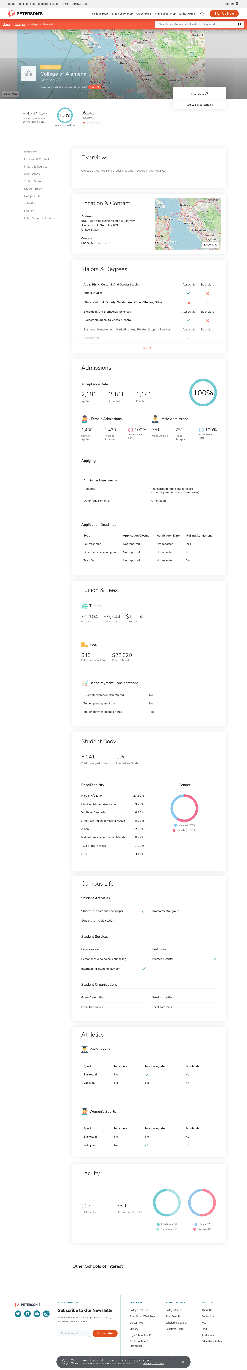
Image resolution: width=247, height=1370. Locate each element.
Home (6, 24)
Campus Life (32, 196)
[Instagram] (46, 1313)
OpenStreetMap (222, 31)
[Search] (202, 13)
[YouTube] (37, 1313)
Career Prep (143, 13)
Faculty (29, 211)
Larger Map (10, 93)
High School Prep (165, 13)
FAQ (65, 4)
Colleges (20, 24)
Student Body (33, 189)
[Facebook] (27, 1313)
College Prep (100, 13)
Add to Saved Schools (199, 105)
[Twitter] (18, 1313)
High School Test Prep (142, 1335)
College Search (174, 1310)
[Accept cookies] (180, 1362)
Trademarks (208, 1335)
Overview (30, 152)
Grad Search (173, 1316)
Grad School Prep (122, 13)
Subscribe (105, 1333)
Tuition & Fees (33, 181)
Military (134, 1328)
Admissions (32, 174)
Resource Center (175, 1328)
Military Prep (187, 13)
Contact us (79, 4)
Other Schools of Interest (40, 218)
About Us (207, 1310)
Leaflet (202, 31)
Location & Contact (36, 159)
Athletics (30, 203)
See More (149, 348)
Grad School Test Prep (142, 1316)
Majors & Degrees (35, 167)
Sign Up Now (224, 13)
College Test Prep (139, 1310)
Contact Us (208, 1316)
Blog (11, 4)
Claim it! (94, 87)
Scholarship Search (176, 1322)
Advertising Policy (212, 1341)
